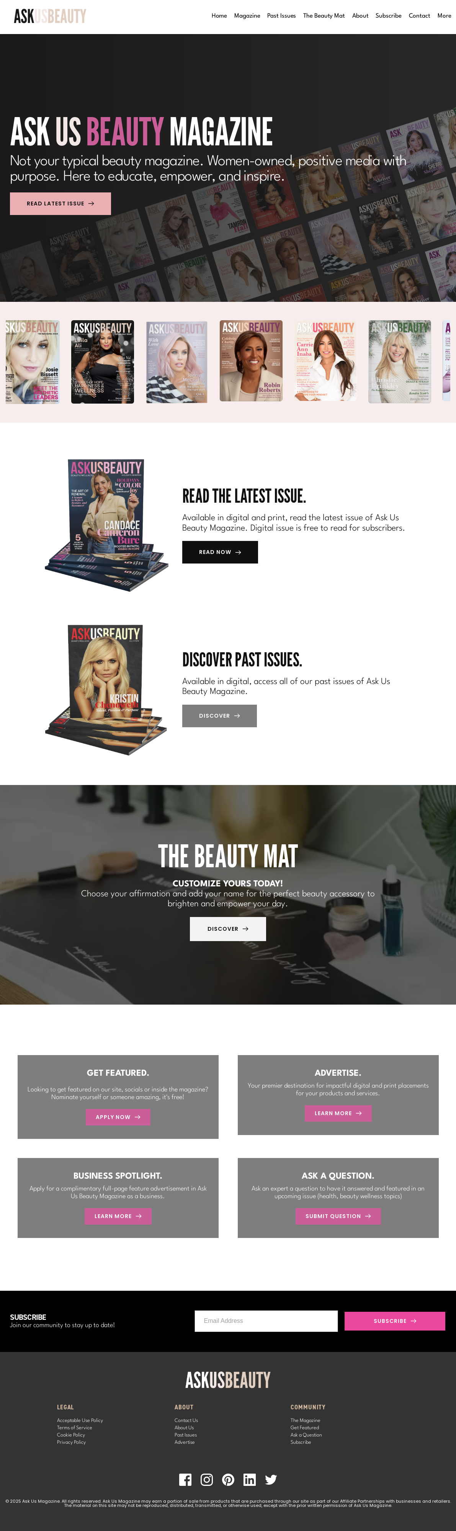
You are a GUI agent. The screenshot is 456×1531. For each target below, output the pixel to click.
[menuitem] (219, 16)
